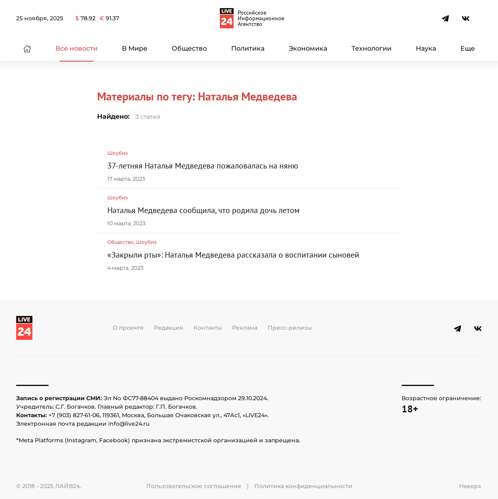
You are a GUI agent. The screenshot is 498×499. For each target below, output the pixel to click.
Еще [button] (467, 48)
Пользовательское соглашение (193, 486)
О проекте (128, 327)
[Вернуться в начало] (249, 18)
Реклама (245, 327)
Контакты (208, 327)
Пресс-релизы (290, 327)
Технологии (371, 48)
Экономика (308, 48)
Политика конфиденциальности (303, 486)
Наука (426, 48)
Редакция (168, 327)
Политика (247, 48)
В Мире (134, 48)
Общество (189, 48)
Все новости (76, 48)
